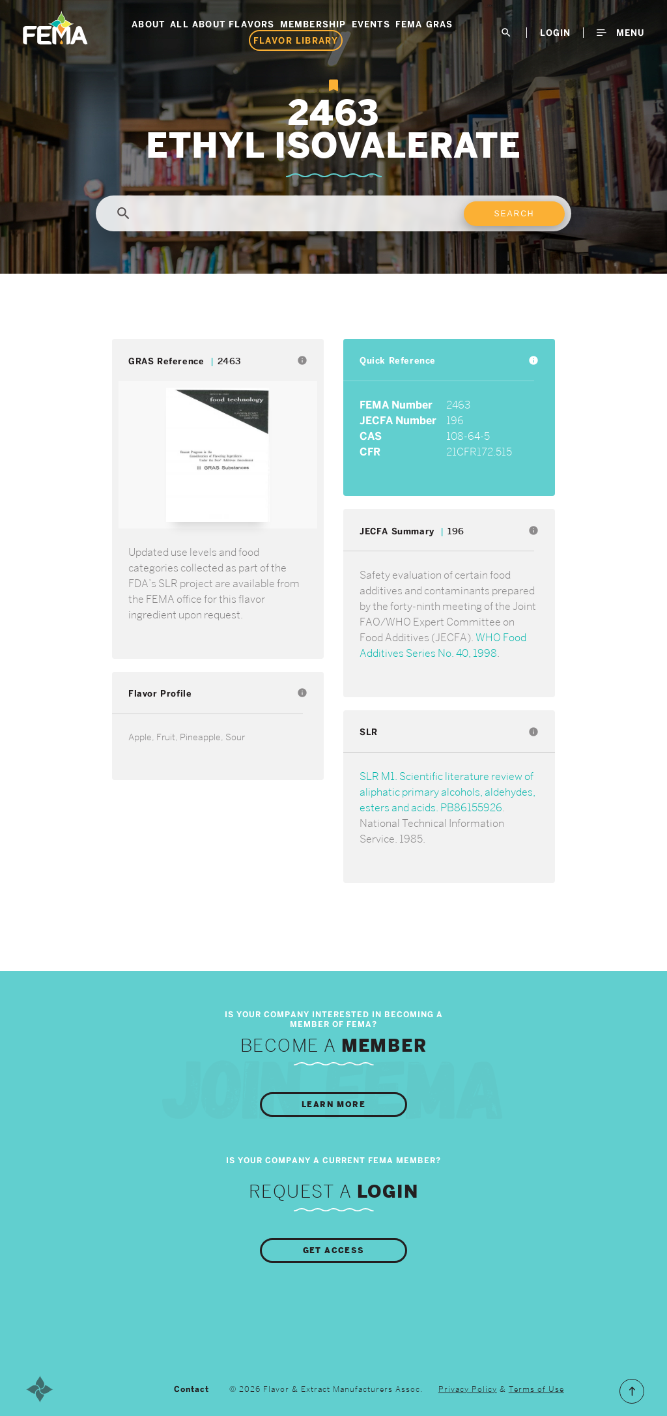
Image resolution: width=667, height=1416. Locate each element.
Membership (313, 24)
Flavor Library (296, 40)
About (148, 24)
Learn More (333, 1104)
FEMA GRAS (424, 24)
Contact (191, 1389)
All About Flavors (222, 24)
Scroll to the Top (631, 1391)
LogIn (555, 32)
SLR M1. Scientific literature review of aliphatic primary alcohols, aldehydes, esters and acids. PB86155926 (447, 792)
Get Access (334, 1250)
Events (371, 24)
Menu (620, 32)
